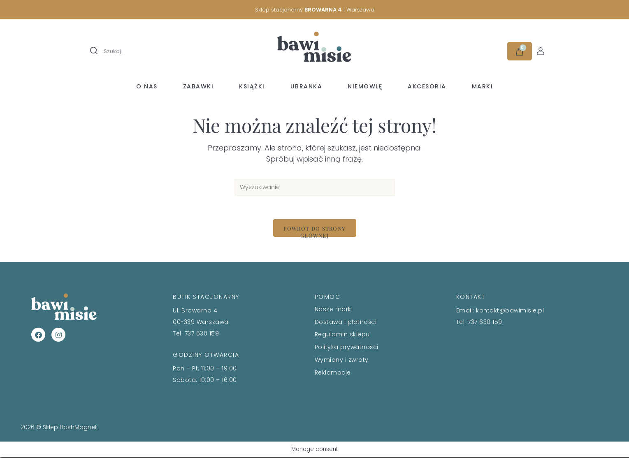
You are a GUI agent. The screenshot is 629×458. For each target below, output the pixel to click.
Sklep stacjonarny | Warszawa (314, 10)
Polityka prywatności (346, 348)
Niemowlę (365, 86)
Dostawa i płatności (346, 323)
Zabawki (198, 86)
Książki (252, 86)
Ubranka (306, 86)
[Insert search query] (314, 187)
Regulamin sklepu (342, 336)
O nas (147, 86)
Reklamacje (333, 374)
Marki (482, 86)
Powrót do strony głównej (314, 233)
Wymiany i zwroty (342, 361)
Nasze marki (334, 310)
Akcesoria (427, 86)
